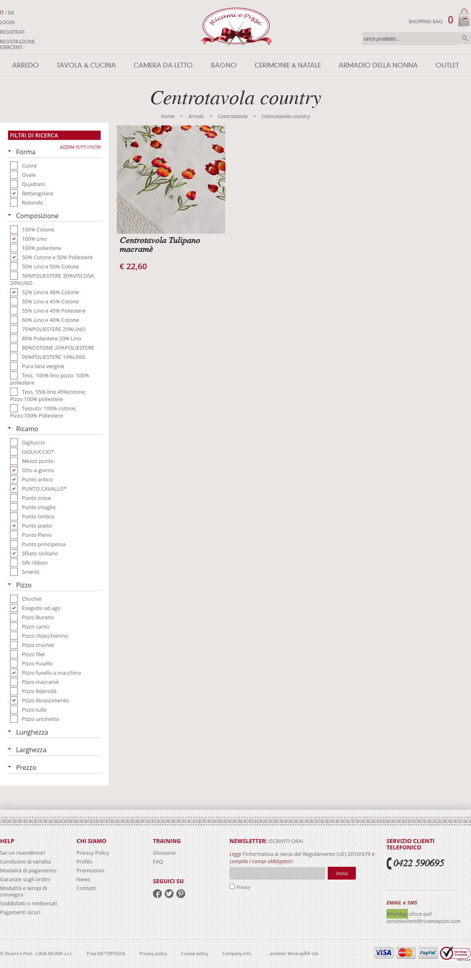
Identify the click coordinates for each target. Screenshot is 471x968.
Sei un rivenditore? (22, 852)
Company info (237, 953)
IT (2, 13)
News (83, 879)
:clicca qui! (420, 913)
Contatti (86, 888)
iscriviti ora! (285, 841)
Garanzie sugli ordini (25, 879)
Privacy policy (153, 953)
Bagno (224, 65)
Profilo (84, 861)
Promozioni (90, 870)
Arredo (25, 65)
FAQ (158, 861)
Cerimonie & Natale (287, 65)
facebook (157, 893)
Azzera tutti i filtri (80, 147)
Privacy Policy (92, 852)
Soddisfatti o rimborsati (28, 903)
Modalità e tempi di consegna (23, 891)
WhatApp (397, 913)
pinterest (180, 893)
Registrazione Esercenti (17, 44)
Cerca (465, 38)
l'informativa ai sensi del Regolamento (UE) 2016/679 (307, 853)
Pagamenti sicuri (20, 912)
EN (11, 13)
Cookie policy (194, 953)
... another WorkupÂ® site (292, 953)
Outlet (447, 65)
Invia (341, 873)
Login (7, 22)
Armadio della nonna (378, 65)
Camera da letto (163, 65)
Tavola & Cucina (86, 65)
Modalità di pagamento (28, 870)
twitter (169, 893)
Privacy (243, 887)
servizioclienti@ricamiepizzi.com (423, 921)
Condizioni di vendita (25, 861)
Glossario (164, 852)
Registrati (12, 32)
